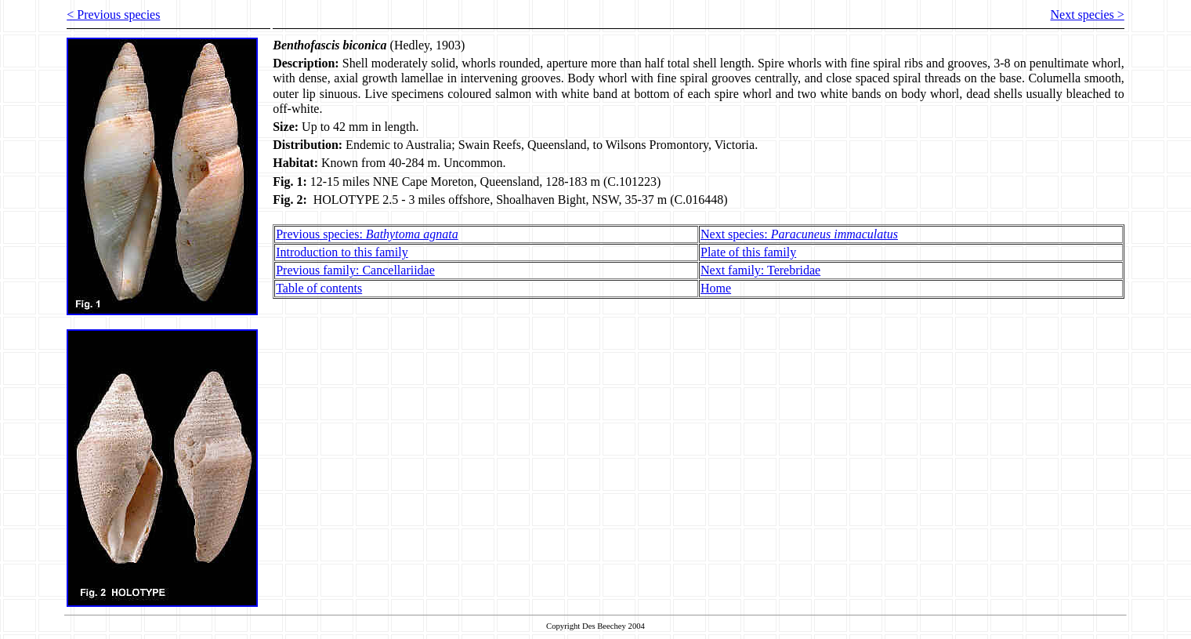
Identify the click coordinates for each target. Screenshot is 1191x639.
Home (715, 288)
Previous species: (367, 234)
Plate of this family (748, 252)
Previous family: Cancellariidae (355, 270)
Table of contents (319, 288)
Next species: (799, 234)
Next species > (1087, 14)
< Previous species (113, 14)
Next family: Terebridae (760, 270)
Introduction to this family (341, 252)
